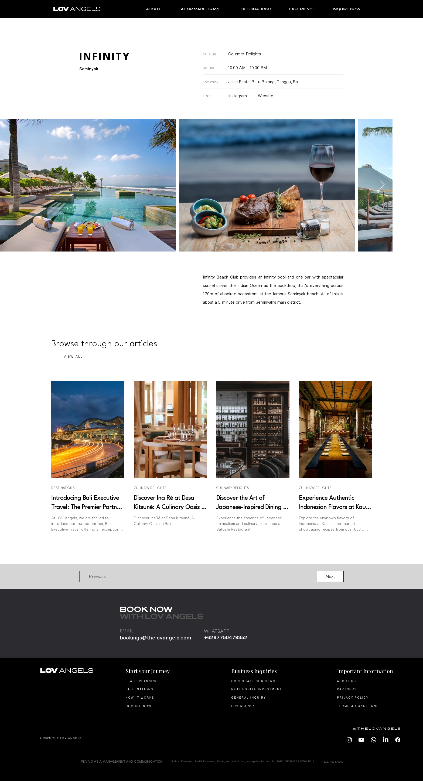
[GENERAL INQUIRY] (263, 697)
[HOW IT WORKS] (158, 697)
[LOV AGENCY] (263, 706)
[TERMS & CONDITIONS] (369, 706)
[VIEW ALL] (100, 356)
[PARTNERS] (369, 689)
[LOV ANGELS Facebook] (397, 739)
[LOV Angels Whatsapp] (373, 739)
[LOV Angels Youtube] (361, 739)
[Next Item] (382, 185)
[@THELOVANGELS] (372, 728)
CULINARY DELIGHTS (150, 488)
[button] (97, 576)
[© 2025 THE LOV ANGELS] (72, 738)
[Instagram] (241, 95)
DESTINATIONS (63, 488)
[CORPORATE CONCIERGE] (263, 681)
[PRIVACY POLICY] (369, 697)
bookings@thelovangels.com (155, 638)
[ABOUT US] (369, 681)
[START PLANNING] (158, 681)
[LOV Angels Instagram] (349, 739)
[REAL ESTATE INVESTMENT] (263, 689)
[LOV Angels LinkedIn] (385, 739)
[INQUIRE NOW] (158, 706)
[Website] (268, 95)
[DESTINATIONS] (158, 689)
